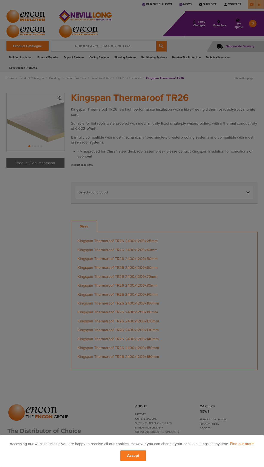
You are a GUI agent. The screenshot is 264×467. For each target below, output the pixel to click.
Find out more (242, 443)
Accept (133, 455)
